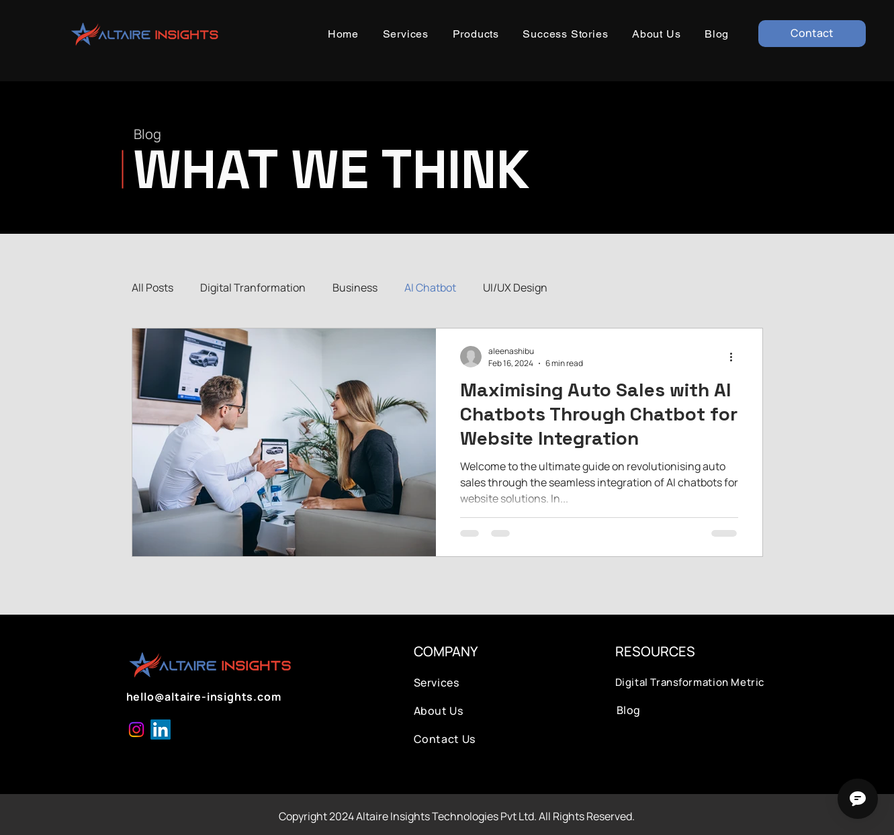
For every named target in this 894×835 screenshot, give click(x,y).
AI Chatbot (430, 287)
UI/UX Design (515, 287)
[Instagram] (136, 729)
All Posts (152, 287)
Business (354, 287)
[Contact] (812, 33)
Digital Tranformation (253, 287)
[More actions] (736, 357)
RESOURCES (655, 651)
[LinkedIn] (160, 729)
